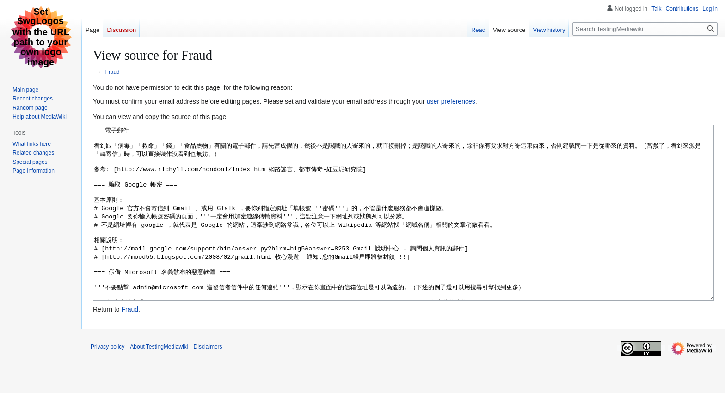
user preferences (451, 101)
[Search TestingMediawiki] (645, 29)
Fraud (112, 72)
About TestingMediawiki (159, 381)
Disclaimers (208, 381)
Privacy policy (107, 381)
